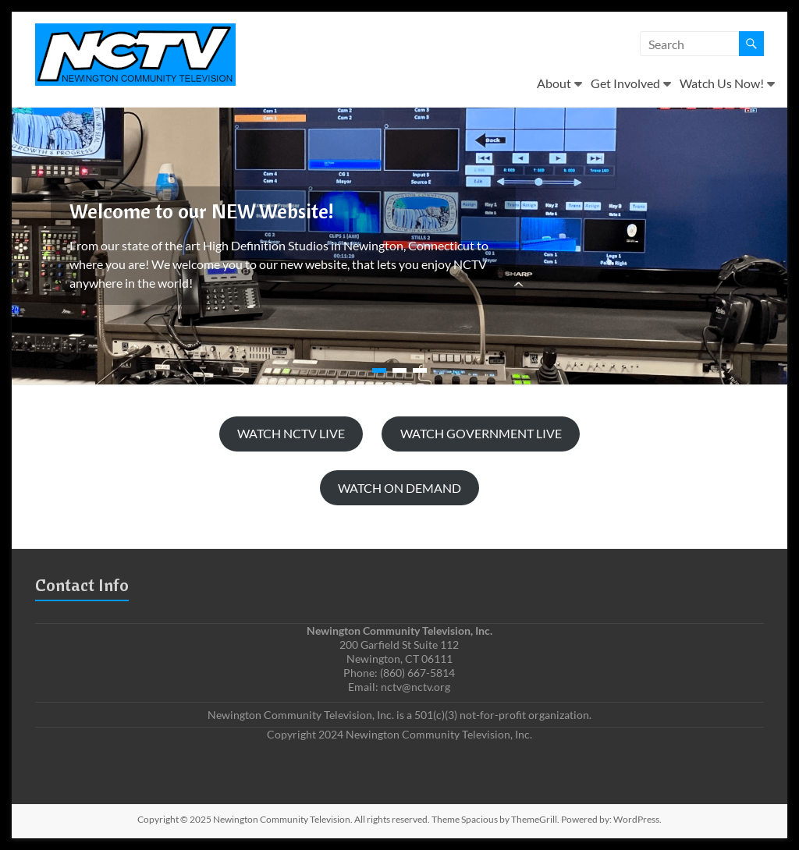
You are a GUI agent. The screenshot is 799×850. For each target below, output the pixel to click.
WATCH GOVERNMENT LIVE (481, 433)
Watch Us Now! (722, 83)
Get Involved (625, 83)
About (554, 83)
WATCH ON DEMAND (399, 487)
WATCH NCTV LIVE (291, 433)
